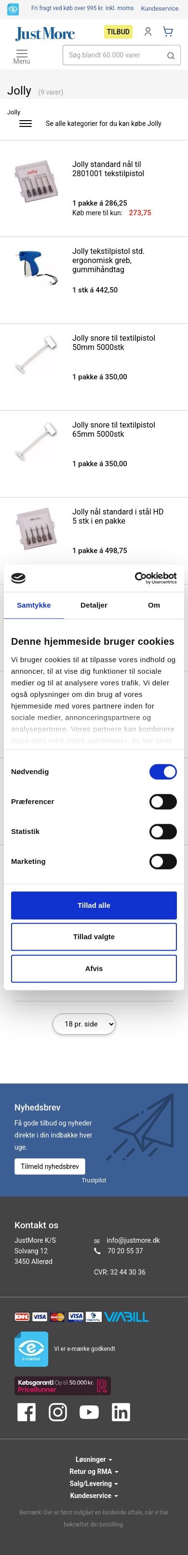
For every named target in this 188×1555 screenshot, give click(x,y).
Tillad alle (94, 905)
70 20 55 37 (125, 1251)
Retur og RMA (93, 1471)
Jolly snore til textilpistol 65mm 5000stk (113, 429)
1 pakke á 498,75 (99, 550)
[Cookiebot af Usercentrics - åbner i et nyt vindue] (135, 578)
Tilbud (118, 32)
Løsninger (94, 1459)
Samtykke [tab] (34, 605)
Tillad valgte (94, 936)
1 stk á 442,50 (95, 290)
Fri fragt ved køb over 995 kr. (82, 8)
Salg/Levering (94, 1483)
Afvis (94, 968)
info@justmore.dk (133, 1240)
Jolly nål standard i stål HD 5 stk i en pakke (118, 516)
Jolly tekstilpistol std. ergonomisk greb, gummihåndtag (108, 260)
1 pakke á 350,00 (99, 377)
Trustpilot (94, 1180)
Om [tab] (154, 605)
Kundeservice (159, 8)
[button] (171, 55)
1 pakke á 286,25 (99, 203)
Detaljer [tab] (94, 605)
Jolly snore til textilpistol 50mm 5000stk (113, 342)
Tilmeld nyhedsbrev (50, 1166)
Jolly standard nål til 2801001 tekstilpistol (108, 169)
